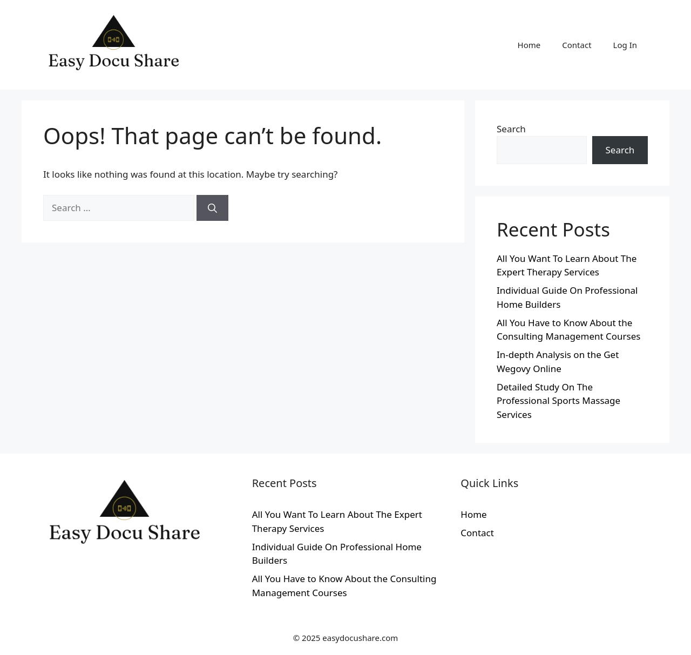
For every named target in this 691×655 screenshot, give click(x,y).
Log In (625, 44)
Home (529, 44)
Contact (576, 44)
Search (511, 129)
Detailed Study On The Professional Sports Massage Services (558, 401)
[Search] (212, 208)
